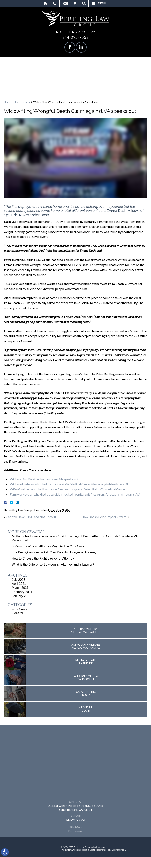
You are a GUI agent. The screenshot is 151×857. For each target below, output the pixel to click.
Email (65, 3)
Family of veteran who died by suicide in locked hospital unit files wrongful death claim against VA (75, 494)
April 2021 (19, 583)
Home (45, 3)
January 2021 (21, 596)
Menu (102, 3)
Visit (75, 3)
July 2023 (18, 579)
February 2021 (22, 592)
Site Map (75, 827)
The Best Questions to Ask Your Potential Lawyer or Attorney (54, 552)
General (25, 101)
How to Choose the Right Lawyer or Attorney (43, 558)
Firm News (19, 609)
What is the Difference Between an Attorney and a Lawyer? (53, 564)
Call (54, 3)
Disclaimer (75, 831)
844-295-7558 (75, 37)
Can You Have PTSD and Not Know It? (32, 517)
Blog (16, 101)
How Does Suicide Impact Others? (104, 517)
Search (83, 3)
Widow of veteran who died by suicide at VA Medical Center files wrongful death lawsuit (69, 484)
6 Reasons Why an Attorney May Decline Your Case (48, 546)
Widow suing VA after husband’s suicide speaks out (44, 479)
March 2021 (20, 587)
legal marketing (90, 850)
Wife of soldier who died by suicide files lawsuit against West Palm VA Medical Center (67, 489)
